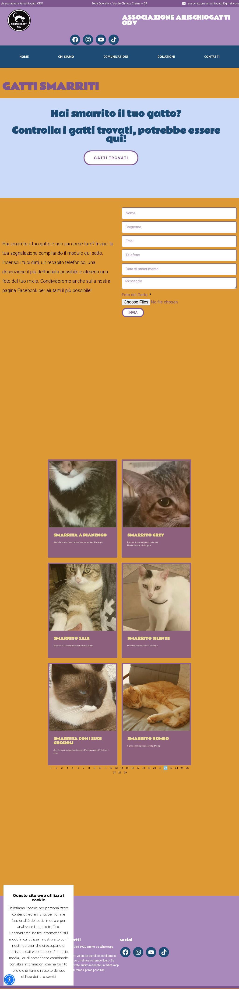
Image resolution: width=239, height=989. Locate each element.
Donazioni (166, 57)
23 (149, 698)
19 (137, 698)
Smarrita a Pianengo (98, 573)
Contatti (212, 57)
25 (155, 698)
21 (143, 698)
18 (134, 698)
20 (140, 698)
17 (131, 698)
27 (118, 701)
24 (152, 698)
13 (119, 698)
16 (128, 698)
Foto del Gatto (135, 294)
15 (125, 698)
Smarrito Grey (134, 573)
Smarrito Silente (135, 628)
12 (116, 698)
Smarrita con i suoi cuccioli (97, 684)
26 (115, 701)
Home (24, 57)
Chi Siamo (66, 57)
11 (113, 698)
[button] (9, 979)
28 (121, 701)
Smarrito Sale (93, 628)
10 (110, 698)
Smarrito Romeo (135, 682)
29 (124, 701)
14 (122, 698)
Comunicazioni (115, 57)
